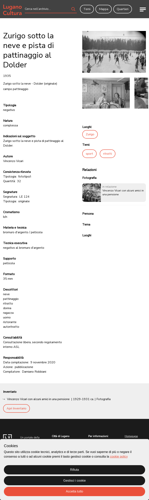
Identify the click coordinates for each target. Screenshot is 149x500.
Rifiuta (74, 469)
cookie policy (119, 456)
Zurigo (90, 134)
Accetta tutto (74, 491)
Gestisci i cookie (74, 480)
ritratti (107, 154)
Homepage (131, 436)
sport (89, 154)
